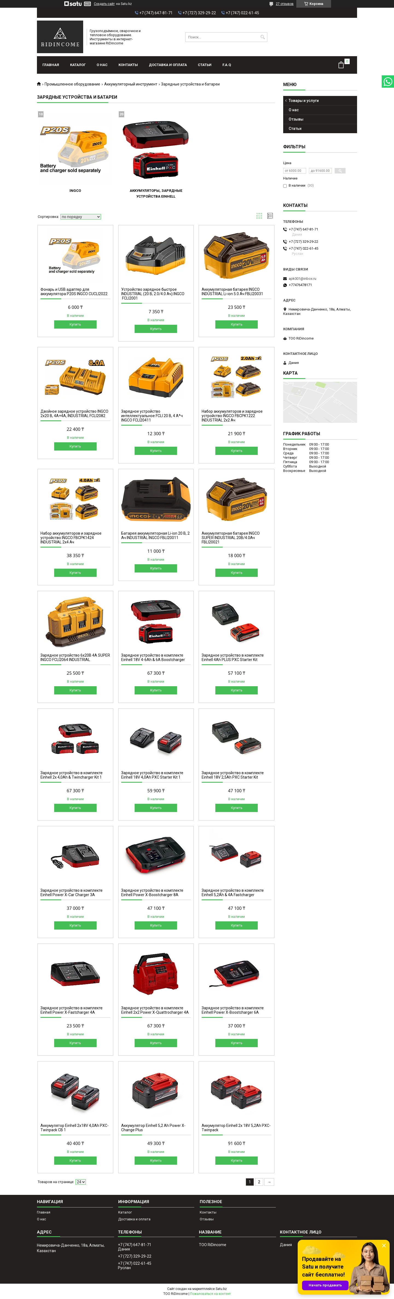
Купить (75, 324)
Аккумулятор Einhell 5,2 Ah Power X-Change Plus (153, 1127)
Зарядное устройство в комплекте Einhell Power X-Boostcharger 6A (233, 1010)
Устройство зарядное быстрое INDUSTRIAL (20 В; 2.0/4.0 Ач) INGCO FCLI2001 (152, 293)
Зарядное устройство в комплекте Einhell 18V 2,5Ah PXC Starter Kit (233, 775)
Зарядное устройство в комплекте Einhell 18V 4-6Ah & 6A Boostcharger (153, 657)
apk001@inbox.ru (302, 279)
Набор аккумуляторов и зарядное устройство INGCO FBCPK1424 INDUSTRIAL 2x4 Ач (71, 537)
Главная (50, 65)
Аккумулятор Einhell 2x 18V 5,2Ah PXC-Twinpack (236, 1127)
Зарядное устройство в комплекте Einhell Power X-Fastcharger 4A (71, 1010)
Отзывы (296, 119)
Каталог (78, 65)
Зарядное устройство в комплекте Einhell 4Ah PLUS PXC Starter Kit (233, 657)
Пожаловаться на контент (210, 1294)
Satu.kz (221, 1289)
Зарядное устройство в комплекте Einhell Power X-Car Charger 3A (71, 892)
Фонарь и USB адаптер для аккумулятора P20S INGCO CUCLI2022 (74, 291)
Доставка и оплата (168, 65)
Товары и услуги (304, 100)
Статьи (205, 65)
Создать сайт (104, 4)
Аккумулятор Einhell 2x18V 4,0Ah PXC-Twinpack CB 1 (74, 1127)
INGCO (75, 191)
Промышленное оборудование (72, 84)
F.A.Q (226, 65)
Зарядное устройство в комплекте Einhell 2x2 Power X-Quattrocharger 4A (155, 1010)
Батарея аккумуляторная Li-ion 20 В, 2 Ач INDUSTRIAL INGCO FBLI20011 (155, 535)
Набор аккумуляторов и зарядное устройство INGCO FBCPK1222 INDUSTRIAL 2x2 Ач (232, 415)
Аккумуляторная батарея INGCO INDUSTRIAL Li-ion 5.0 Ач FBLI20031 (232, 291)
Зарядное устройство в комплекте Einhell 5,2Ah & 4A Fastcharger (233, 892)
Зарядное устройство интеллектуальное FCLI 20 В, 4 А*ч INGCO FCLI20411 (152, 415)
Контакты (128, 65)
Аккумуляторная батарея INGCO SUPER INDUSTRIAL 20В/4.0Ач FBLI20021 (231, 537)
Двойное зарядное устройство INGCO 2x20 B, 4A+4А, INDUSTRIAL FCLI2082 (74, 413)
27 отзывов (285, 4)
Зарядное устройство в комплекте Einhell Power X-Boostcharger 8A (152, 892)
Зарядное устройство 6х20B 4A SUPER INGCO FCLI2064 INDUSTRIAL (75, 657)
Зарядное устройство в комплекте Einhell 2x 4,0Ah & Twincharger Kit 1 (71, 775)
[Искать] (262, 37)
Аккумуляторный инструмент (130, 84)
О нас (102, 65)
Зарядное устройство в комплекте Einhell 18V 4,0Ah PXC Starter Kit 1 (152, 775)
